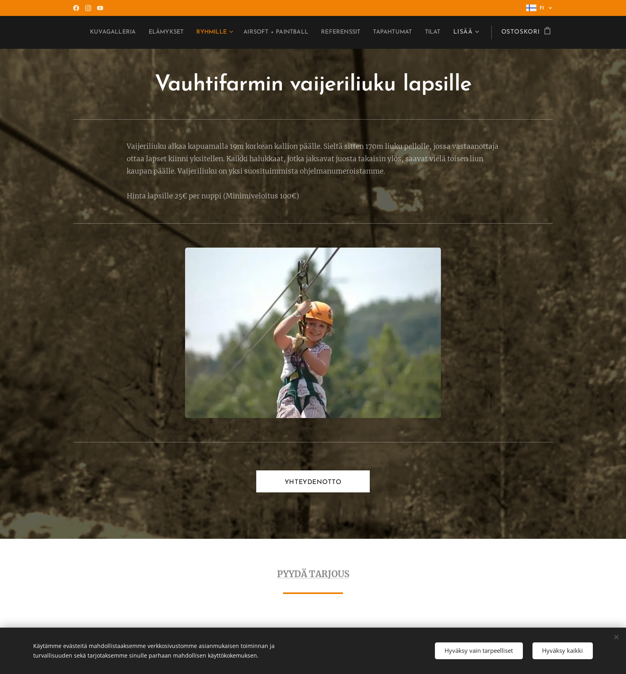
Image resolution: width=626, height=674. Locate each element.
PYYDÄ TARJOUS (313, 574)
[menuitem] (168, 32)
